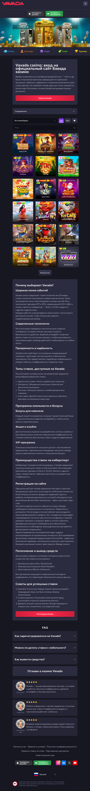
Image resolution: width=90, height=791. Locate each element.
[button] (2, 32)
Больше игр (45, 273)
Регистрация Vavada (45, 614)
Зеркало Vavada (45, 98)
